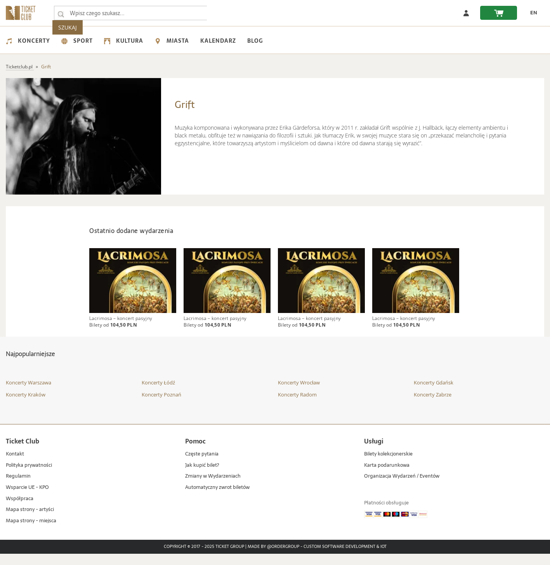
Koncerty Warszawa (28, 393)
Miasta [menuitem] (171, 41)
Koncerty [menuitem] (28, 41)
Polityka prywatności (29, 476)
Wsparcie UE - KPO (27, 498)
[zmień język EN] (531, 13)
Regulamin (18, 487)
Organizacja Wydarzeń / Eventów (401, 487)
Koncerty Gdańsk (433, 393)
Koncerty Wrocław (299, 393)
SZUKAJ (224, 13)
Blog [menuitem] (255, 41)
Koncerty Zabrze (432, 405)
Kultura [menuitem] (123, 41)
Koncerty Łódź (158, 393)
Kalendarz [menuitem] (218, 41)
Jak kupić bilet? (202, 476)
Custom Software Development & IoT (345, 558)
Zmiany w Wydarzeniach (213, 487)
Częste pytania (202, 465)
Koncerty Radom (297, 405)
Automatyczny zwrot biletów (217, 498)
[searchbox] (131, 13)
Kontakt (15, 465)
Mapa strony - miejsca (31, 532)
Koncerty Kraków (25, 405)
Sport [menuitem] (77, 41)
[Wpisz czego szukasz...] (61, 13)
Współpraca (19, 509)
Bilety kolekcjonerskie (388, 465)
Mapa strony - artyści (30, 521)
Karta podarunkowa (386, 476)
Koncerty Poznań (161, 405)
